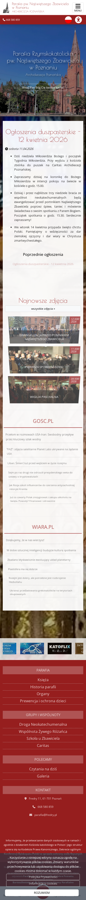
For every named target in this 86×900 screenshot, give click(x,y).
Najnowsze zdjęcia (43, 304)
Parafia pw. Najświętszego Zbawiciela (36, 7)
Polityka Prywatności (43, 877)
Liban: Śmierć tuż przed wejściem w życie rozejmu (37, 463)
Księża (43, 679)
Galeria (43, 776)
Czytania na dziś (43, 768)
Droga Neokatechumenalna (43, 724)
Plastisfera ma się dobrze (20, 565)
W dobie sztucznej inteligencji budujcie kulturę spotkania (41, 557)
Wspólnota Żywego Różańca (43, 731)
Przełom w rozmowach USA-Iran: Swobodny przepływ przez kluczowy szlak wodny (40, 455)
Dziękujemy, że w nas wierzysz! (28, 554)
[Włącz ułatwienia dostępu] (80, 19)
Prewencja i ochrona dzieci (43, 700)
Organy (43, 693)
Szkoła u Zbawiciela (43, 738)
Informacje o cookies (43, 883)
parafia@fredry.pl (45, 815)
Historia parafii (43, 686)
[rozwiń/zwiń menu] (78, 7)
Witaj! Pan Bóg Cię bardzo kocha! (43, 87)
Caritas (43, 745)
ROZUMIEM (42, 893)
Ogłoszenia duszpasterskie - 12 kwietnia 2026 (43, 135)
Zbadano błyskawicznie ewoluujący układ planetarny (39, 561)
